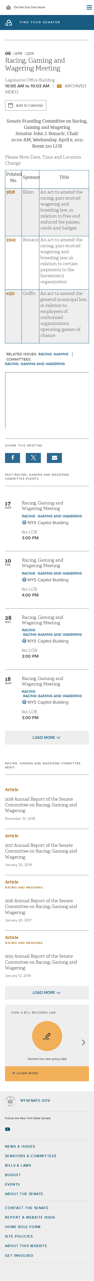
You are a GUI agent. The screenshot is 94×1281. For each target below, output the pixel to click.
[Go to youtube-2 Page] (8, 1129)
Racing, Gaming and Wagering (35, 364)
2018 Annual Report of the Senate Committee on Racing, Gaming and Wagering (41, 805)
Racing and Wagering (24, 887)
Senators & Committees (30, 1156)
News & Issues (20, 1146)
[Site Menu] (89, 7)
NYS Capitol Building (48, 523)
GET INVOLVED (19, 1256)
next (83, 1043)
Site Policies (19, 1236)
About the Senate (24, 1194)
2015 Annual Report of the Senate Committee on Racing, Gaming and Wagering (41, 962)
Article (11, 789)
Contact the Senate (27, 1208)
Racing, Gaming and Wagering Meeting (42, 505)
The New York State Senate (29, 7)
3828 (10, 192)
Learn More (27, 1073)
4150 (10, 293)
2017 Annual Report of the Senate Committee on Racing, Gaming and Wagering (41, 851)
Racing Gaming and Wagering (52, 635)
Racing (45, 354)
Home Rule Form (23, 1227)
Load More (44, 738)
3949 (11, 240)
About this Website (26, 1246)
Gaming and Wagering (60, 516)
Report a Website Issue (30, 1217)
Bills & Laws (18, 1165)
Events (12, 1184)
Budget (13, 1175)
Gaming (60, 354)
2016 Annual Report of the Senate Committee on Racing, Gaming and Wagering (41, 906)
